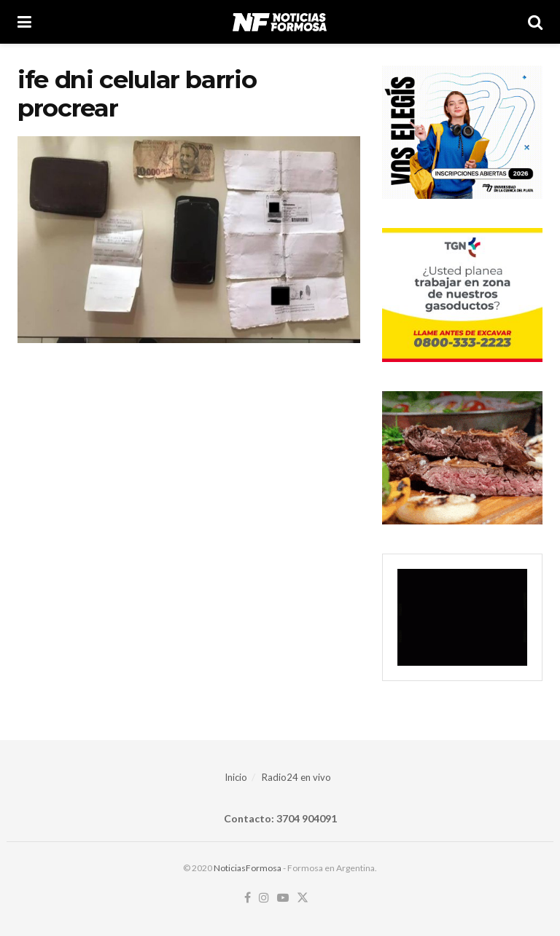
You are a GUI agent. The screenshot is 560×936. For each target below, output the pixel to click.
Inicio (236, 777)
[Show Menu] (24, 22)
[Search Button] (535, 22)
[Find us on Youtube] (283, 898)
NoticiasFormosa (247, 867)
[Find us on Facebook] (247, 898)
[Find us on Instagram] (264, 898)
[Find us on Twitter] (302, 898)
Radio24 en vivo (296, 777)
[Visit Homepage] (279, 21)
